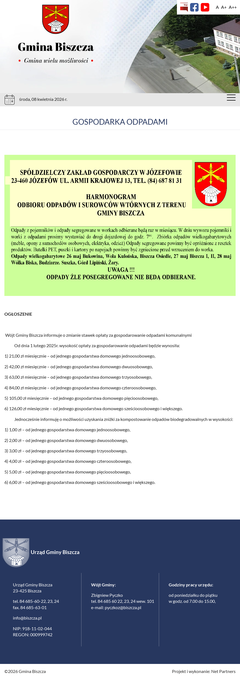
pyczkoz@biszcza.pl (123, 607)
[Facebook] (194, 7)
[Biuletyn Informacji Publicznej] (184, 7)
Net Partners (223, 671)
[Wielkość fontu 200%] (233, 7)
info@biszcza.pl (27, 617)
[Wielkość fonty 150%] (224, 7)
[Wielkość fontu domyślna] (217, 7)
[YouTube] (205, 7)
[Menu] (231, 99)
